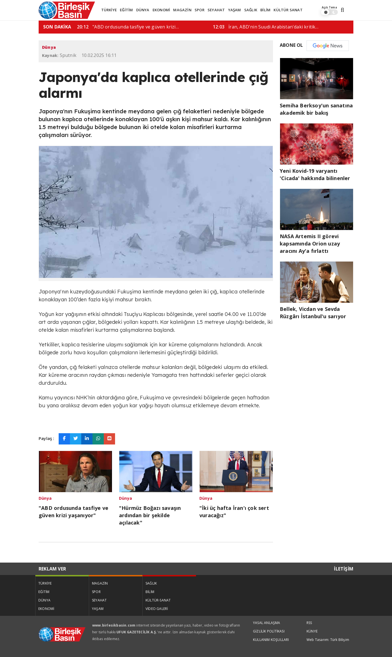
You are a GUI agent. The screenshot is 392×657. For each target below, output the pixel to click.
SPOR (199, 9)
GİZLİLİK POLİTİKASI (269, 631)
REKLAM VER (52, 569)
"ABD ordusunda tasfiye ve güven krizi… (243, 27)
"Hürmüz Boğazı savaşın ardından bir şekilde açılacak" (150, 515)
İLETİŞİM (343, 569)
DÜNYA (142, 9)
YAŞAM (234, 9)
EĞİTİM (126, 9)
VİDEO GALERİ (157, 608)
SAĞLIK (250, 9)
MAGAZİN (182, 9)
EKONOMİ (161, 9)
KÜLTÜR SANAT (288, 9)
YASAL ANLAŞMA (266, 622)
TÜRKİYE (109, 9)
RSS (309, 622)
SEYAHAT (216, 9)
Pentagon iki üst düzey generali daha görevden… (116, 27)
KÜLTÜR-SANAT (158, 600)
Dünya (49, 47)
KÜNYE (312, 631)
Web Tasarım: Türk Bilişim (328, 639)
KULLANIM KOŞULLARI (271, 639)
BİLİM (265, 9)
